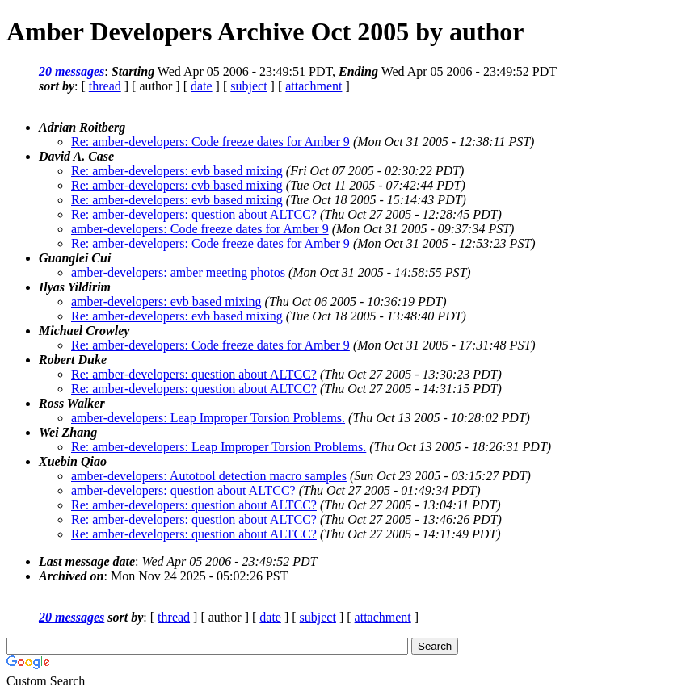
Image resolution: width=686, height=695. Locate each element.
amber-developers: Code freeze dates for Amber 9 (200, 229)
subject (248, 86)
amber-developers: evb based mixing (166, 301)
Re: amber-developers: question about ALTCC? (194, 214)
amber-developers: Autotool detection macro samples (209, 476)
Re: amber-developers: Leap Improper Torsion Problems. (218, 447)
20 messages (71, 71)
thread (105, 86)
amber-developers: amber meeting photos (178, 272)
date (202, 86)
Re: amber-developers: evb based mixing (177, 171)
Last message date (87, 561)
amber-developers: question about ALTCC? (183, 490)
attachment (313, 86)
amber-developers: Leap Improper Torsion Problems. (208, 418)
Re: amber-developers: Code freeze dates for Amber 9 (210, 142)
